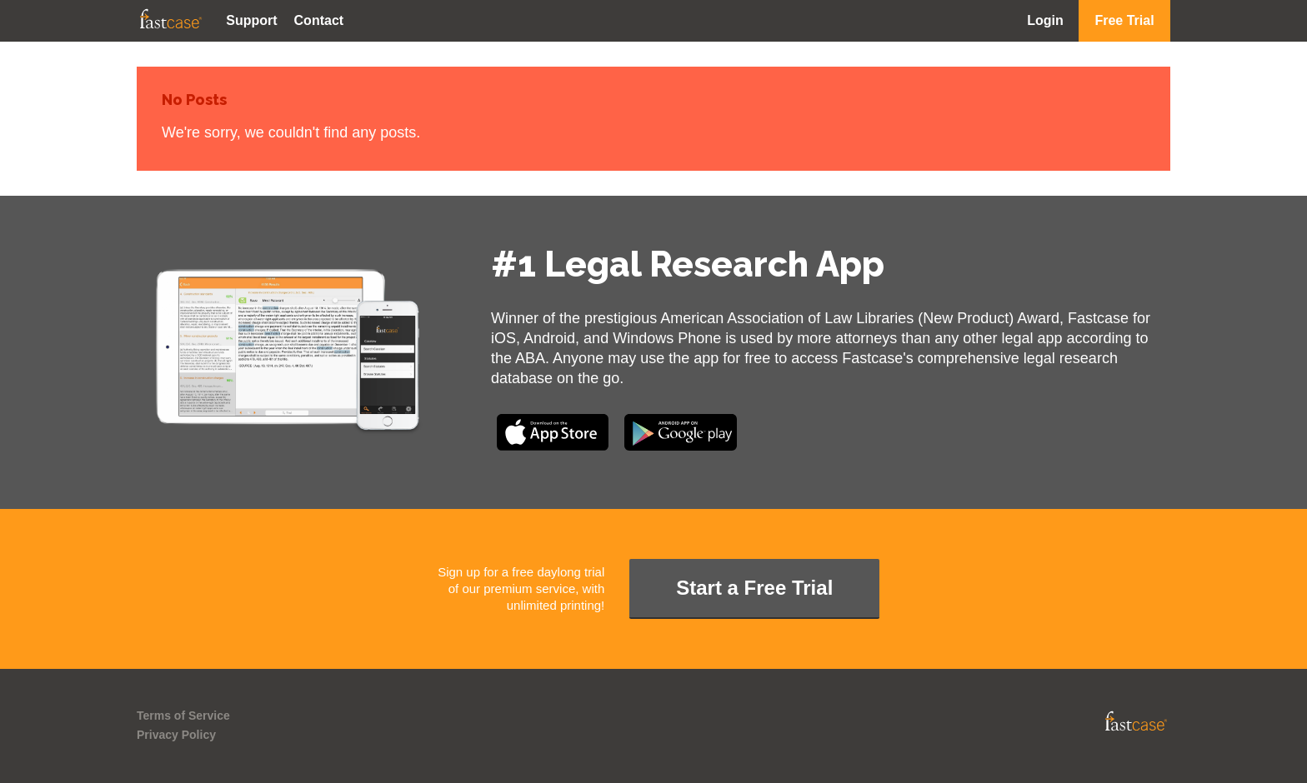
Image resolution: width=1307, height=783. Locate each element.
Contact (319, 20)
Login (1045, 20)
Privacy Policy (176, 734)
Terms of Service (183, 715)
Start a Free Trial (754, 587)
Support (251, 20)
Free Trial (1124, 20)
